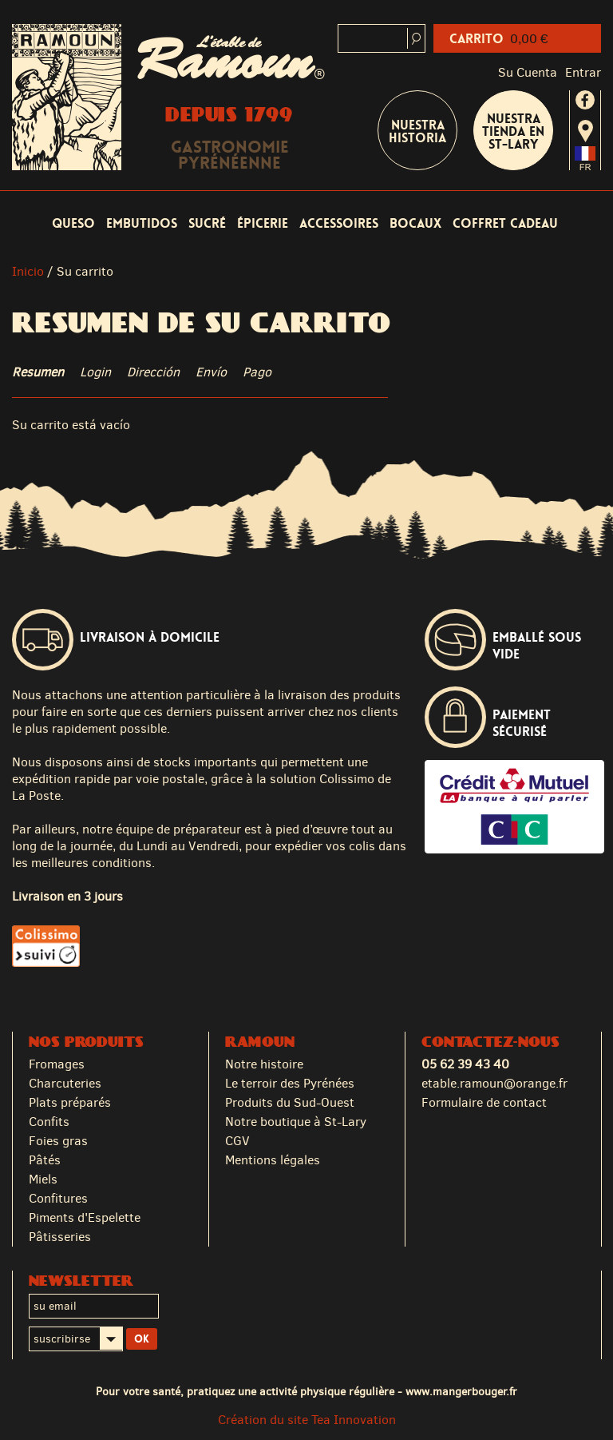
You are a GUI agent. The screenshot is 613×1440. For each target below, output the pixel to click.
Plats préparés (70, 1102)
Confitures (58, 1198)
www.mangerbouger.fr (461, 1391)
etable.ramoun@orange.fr (494, 1083)
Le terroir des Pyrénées (289, 1083)
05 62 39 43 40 (465, 1064)
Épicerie (262, 223)
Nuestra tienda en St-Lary (513, 131)
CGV (237, 1140)
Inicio (28, 271)
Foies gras (58, 1140)
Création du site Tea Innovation (307, 1419)
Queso (73, 223)
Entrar (583, 72)
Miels (43, 1179)
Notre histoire (264, 1064)
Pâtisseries (60, 1236)
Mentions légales (272, 1160)
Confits (49, 1121)
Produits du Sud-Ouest (289, 1102)
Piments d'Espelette (84, 1217)
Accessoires (338, 223)
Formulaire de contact (484, 1102)
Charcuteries (65, 1083)
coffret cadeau (505, 223)
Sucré (207, 223)
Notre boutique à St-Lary (295, 1121)
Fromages (57, 1064)
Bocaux (415, 223)
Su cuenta (527, 72)
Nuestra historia (417, 131)
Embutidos (141, 223)
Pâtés (45, 1160)
